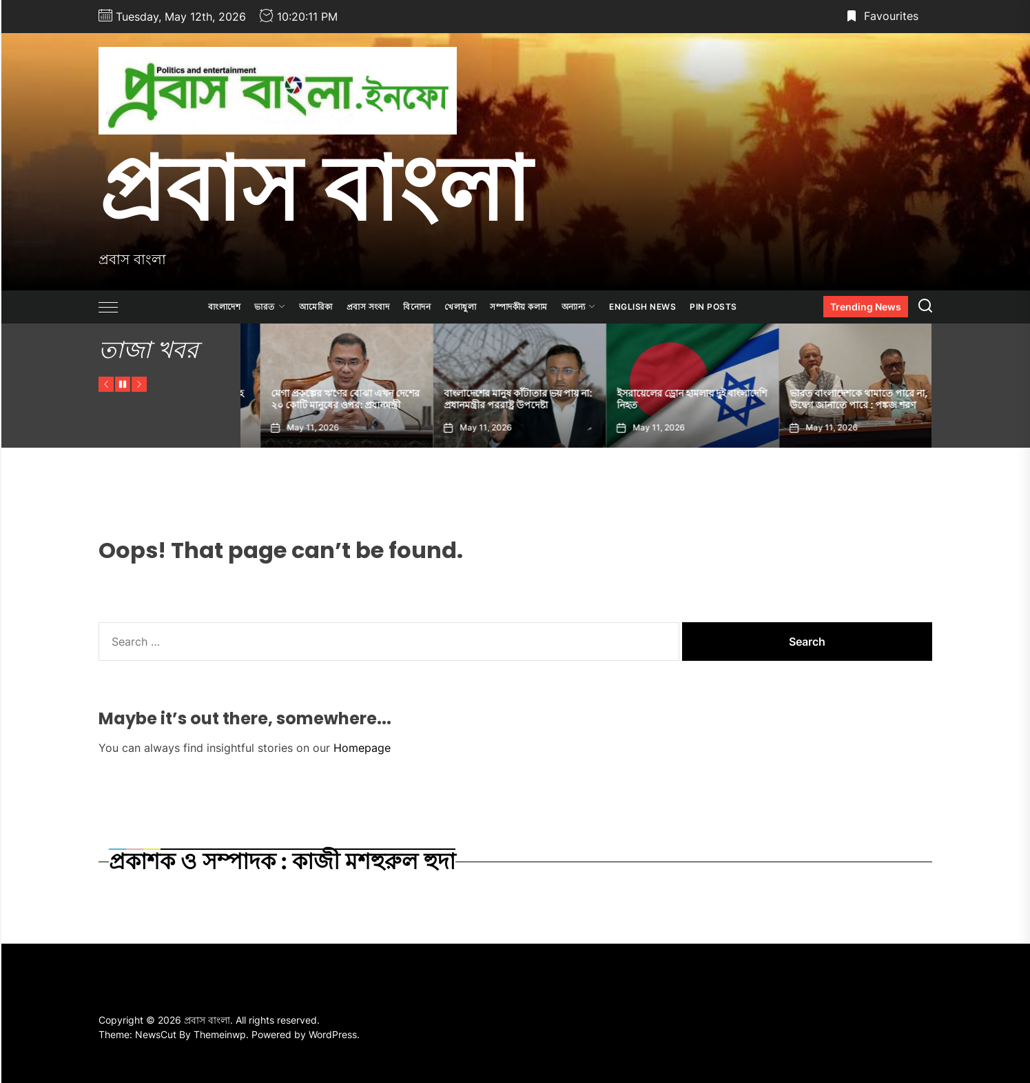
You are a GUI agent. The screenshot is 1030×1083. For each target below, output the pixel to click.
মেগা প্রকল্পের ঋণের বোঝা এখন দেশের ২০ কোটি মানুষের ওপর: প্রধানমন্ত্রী (498, 399)
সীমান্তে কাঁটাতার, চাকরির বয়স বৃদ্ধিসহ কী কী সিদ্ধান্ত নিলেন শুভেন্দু (323, 399)
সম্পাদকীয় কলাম (519, 306)
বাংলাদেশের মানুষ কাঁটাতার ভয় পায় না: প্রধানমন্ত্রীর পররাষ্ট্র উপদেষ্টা (671, 399)
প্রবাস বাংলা (315, 188)
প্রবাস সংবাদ (368, 306)
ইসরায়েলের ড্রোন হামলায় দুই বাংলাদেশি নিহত (845, 399)
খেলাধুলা (460, 306)
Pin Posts (713, 306)
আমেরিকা (316, 306)
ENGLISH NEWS (642, 306)
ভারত (269, 306)
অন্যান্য (579, 306)
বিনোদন (417, 306)
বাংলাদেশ (224, 306)
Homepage (362, 748)
